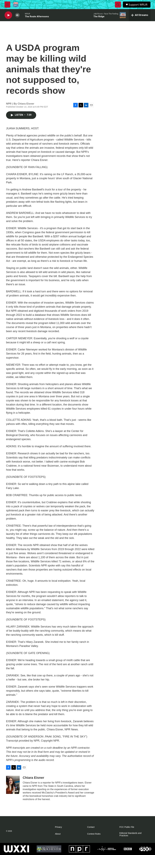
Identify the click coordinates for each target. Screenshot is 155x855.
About (58, 834)
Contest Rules (94, 834)
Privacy (58, 827)
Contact (90, 827)
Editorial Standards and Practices (130, 834)
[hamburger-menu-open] (7, 5)
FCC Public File (126, 827)
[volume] (17, 15)
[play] (8, 15)
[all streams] (139, 15)
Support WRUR (138, 4)
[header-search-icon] (118, 5)
